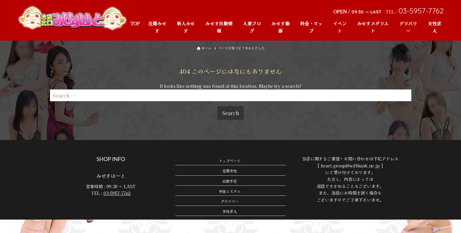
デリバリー (408, 27)
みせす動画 (280, 27)
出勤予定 (229, 194)
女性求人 (434, 27)
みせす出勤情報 (218, 27)
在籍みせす (157, 27)
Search (230, 126)
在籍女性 (229, 184)
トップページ (230, 173)
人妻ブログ (252, 27)
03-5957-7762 (117, 206)
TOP (135, 23)
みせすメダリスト (373, 27)
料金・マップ (311, 27)
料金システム (230, 204)
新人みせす (186, 27)
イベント (340, 27)
